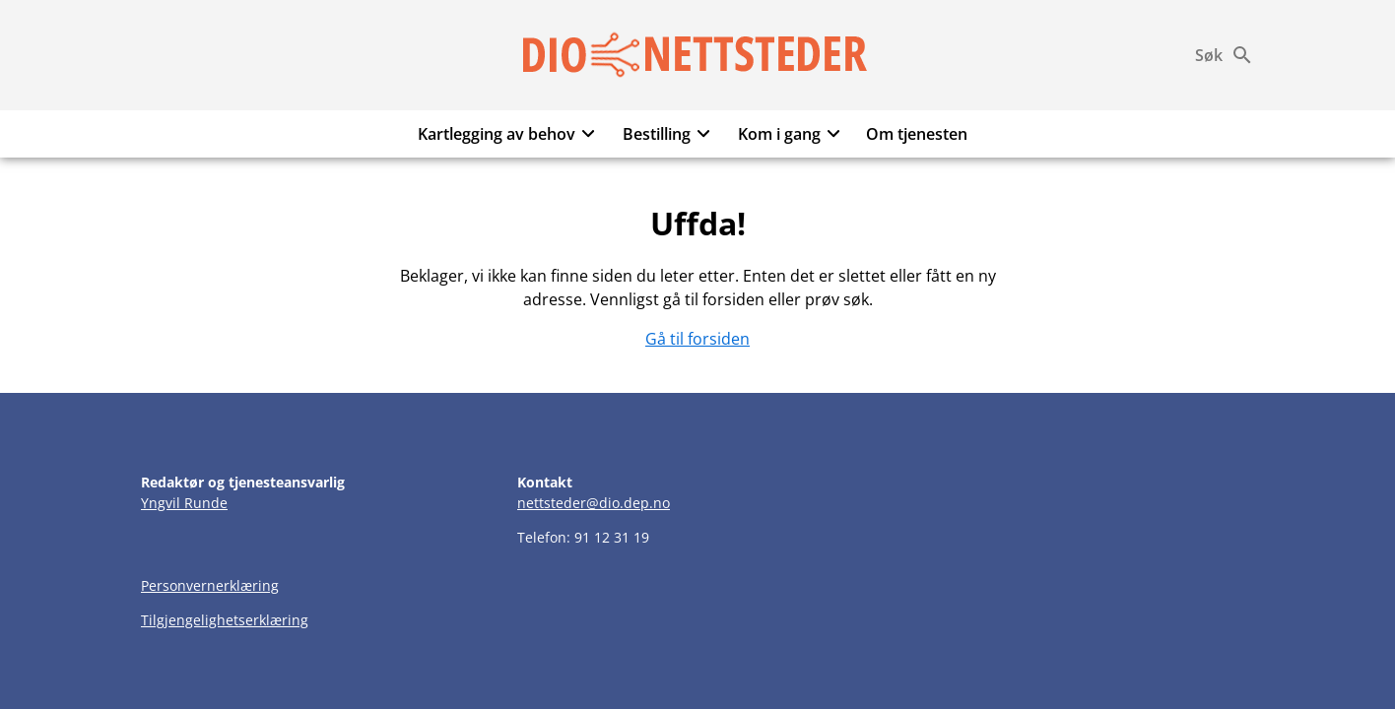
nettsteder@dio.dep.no (593, 502)
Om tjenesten (916, 134)
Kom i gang (792, 134)
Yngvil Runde (184, 502)
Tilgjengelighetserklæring (224, 620)
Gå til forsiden (697, 339)
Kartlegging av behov (509, 134)
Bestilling (669, 134)
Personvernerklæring (210, 585)
